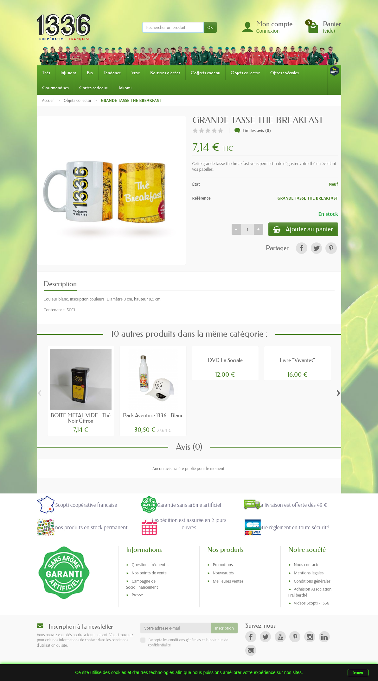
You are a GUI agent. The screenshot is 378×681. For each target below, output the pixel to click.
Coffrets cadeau (205, 73)
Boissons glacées (165, 73)
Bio (90, 73)
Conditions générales (312, 581)
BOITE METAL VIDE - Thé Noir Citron (81, 418)
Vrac (135, 73)
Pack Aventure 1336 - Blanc (153, 415)
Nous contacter (307, 564)
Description (60, 284)
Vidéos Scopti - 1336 (311, 603)
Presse (137, 595)
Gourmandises (55, 87)
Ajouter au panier (302, 229)
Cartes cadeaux (93, 87)
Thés (46, 73)
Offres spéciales (284, 73)
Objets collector (245, 73)
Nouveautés (223, 573)
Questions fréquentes (151, 564)
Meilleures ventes (228, 581)
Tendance (112, 73)
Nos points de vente (149, 573)
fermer (358, 672)
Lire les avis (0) (252, 130)
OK (210, 27)
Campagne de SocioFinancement (142, 584)
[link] (301, 248)
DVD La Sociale (225, 360)
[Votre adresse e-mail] (175, 628)
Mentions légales (309, 573)
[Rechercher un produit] (173, 27)
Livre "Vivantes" (297, 360)
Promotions (223, 564)
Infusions (68, 73)
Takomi (124, 87)
